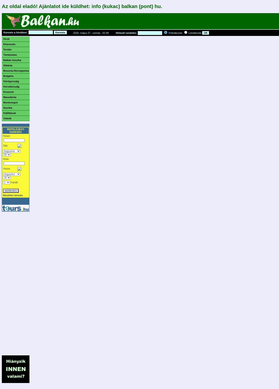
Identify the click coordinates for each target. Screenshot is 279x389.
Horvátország (11, 86)
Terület (7, 49)
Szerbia (7, 107)
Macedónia (9, 97)
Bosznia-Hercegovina (16, 70)
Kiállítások (9, 113)
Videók (7, 118)
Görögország (11, 81)
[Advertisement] (167, 22)
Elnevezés (9, 44)
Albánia (7, 65)
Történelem (10, 54)
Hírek (6, 39)
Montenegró (10, 102)
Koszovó (8, 92)
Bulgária (8, 76)
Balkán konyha (12, 60)
